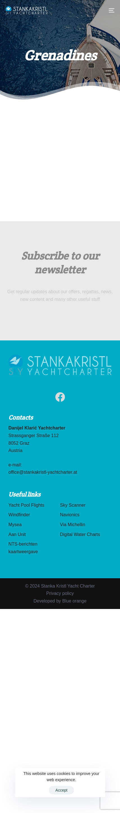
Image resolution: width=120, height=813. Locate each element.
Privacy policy (60, 593)
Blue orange (74, 601)
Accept (61, 790)
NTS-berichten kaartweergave (23, 548)
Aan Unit (17, 534)
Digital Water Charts (80, 534)
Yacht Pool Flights (26, 505)
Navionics (70, 514)
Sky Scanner (73, 505)
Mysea (15, 524)
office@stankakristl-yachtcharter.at (42, 472)
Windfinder (19, 514)
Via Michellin (72, 524)
